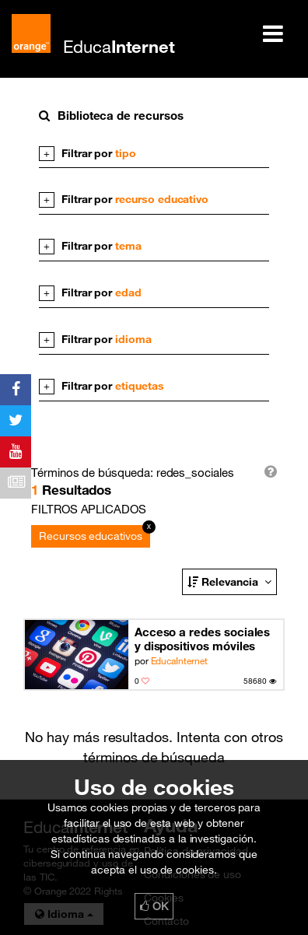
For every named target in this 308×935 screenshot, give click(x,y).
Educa (119, 46)
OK (154, 906)
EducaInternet (179, 660)
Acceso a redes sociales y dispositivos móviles (203, 639)
